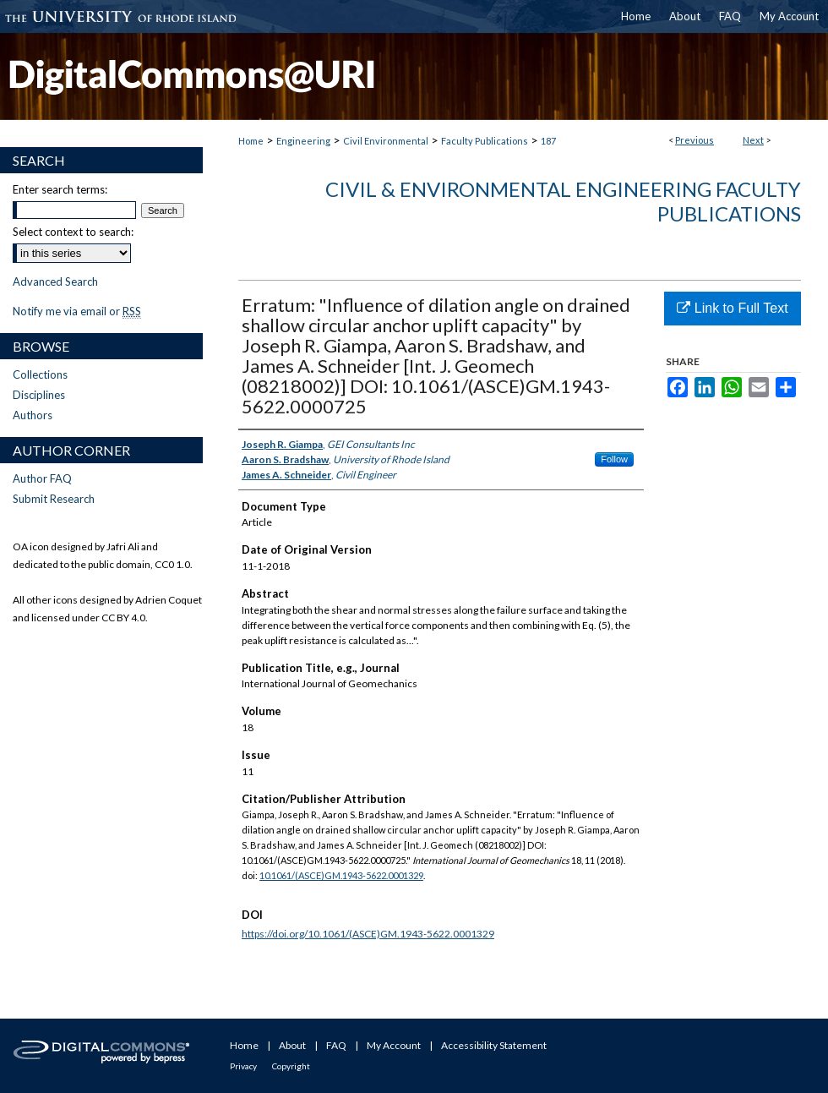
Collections (40, 374)
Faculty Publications (484, 140)
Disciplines (39, 395)
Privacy (243, 1066)
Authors (32, 415)
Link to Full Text (732, 308)
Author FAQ (42, 478)
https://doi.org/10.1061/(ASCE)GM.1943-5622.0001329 (368, 933)
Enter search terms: (60, 189)
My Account (394, 1045)
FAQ (336, 1045)
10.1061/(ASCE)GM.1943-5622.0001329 (341, 875)
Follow (614, 459)
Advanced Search (55, 281)
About (292, 1045)
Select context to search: (73, 231)
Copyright (291, 1066)
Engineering (303, 140)
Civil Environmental (385, 140)
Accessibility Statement (494, 1045)
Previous (694, 139)
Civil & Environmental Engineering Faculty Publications (563, 201)
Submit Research (54, 499)
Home (251, 140)
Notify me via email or (77, 311)
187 (548, 140)
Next (753, 139)
